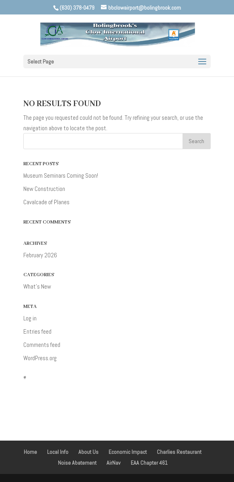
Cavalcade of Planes (46, 202)
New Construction (44, 189)
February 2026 (40, 255)
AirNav (114, 462)
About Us (88, 451)
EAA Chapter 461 (149, 462)
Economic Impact (128, 451)
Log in (30, 318)
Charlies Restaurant (179, 451)
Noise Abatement (77, 462)
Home (30, 451)
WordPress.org (40, 358)
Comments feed (41, 345)
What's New (37, 286)
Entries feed (37, 331)
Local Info (57, 451)
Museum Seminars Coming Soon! (60, 175)
